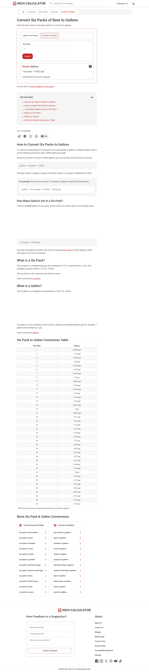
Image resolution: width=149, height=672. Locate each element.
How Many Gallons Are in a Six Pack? (41, 109)
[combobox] (78, 3)
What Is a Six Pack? (32, 113)
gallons (35, 332)
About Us (98, 623)
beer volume (68, 250)
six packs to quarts (33, 592)
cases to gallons (67, 549)
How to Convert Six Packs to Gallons (39, 105)
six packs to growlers (33, 560)
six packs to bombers (33, 543)
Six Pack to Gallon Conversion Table (39, 120)
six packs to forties (33, 554)
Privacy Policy (100, 646)
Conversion (31, 12)
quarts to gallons (67, 592)
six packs (36, 278)
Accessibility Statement (104, 650)
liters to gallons (67, 576)
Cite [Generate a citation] (44, 136)
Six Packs (54, 12)
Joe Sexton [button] (27, 131)
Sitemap (98, 655)
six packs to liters (33, 576)
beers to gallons (67, 538)
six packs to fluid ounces (33, 581)
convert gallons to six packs (42, 86)
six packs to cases (33, 549)
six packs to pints (33, 587)
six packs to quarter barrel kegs (33, 570)
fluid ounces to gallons (67, 581)
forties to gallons (67, 554)
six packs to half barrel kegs (33, 565)
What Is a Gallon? (31, 116)
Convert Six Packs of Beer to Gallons (39, 102)
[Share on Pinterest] (36, 136)
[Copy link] (19, 136)
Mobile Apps (99, 637)
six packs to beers (33, 538)
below (47, 77)
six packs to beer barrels (33, 532)
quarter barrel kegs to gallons (67, 570)
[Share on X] (30, 136)
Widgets (98, 632)
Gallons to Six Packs (30, 35)
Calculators (122, 4)
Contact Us (99, 628)
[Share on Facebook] (25, 136)
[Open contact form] (90, 66)
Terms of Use (100, 641)
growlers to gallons (67, 560)
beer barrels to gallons (67, 532)
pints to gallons (67, 587)
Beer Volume (43, 12)
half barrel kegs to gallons (67, 565)
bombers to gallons (67, 543)
